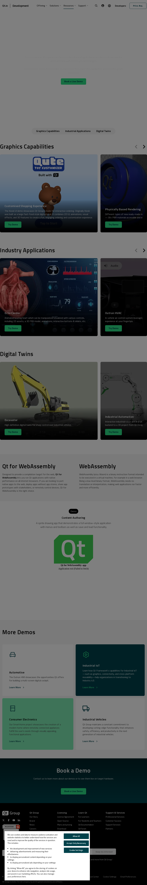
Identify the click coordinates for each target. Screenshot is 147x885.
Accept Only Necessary (76, 843)
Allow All (76, 836)
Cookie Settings (76, 850)
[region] (47, 855)
